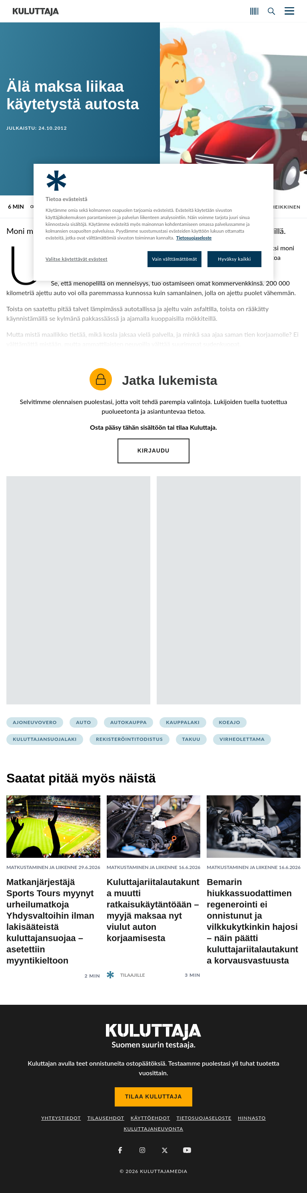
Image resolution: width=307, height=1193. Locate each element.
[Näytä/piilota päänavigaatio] (288, 11)
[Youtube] (187, 1150)
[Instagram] (142, 1150)
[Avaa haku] (271, 11)
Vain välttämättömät (174, 259)
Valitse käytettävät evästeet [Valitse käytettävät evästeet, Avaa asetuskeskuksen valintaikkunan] (77, 259)
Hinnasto (252, 1118)
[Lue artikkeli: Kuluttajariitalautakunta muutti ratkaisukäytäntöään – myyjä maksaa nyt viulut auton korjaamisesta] (154, 880)
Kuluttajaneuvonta (153, 1129)
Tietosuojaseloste (203, 1118)
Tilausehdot (105, 1118)
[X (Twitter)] (164, 1150)
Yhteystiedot (61, 1118)
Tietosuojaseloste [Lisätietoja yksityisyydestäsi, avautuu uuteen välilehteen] (194, 237)
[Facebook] (120, 1150)
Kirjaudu (153, 450)
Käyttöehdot (150, 1118)
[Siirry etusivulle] (36, 11)
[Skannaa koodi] (254, 11)
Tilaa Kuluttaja (153, 1096)
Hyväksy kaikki (234, 259)
